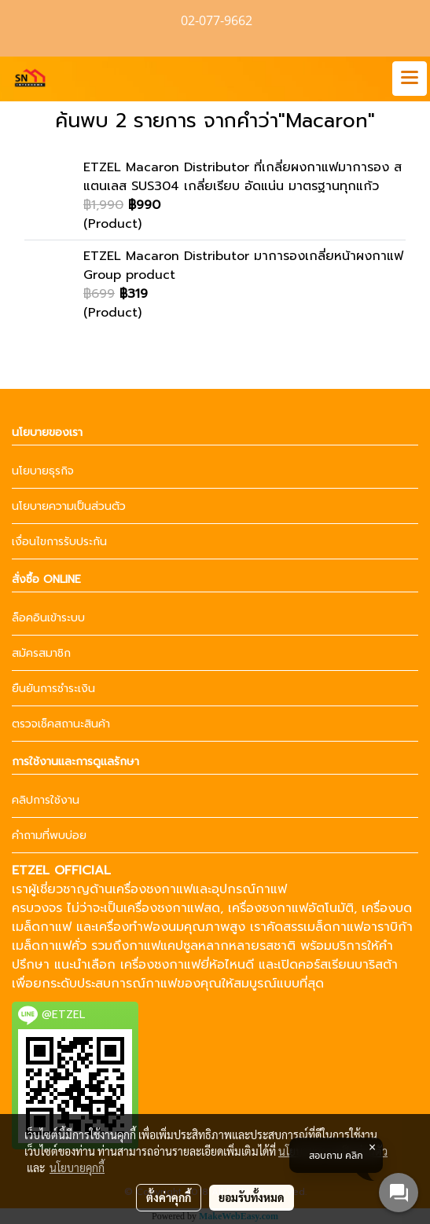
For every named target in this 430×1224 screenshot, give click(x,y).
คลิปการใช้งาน (45, 800)
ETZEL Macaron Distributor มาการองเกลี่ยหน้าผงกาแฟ (243, 256)
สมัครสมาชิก (41, 653)
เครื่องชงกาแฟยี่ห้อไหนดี (187, 964)
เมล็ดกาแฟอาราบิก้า (358, 927)
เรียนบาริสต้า (363, 964)
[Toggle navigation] (409, 78)
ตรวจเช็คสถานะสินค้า (61, 724)
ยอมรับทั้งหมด (252, 1197)
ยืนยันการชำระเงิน (53, 688)
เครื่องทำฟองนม (139, 927)
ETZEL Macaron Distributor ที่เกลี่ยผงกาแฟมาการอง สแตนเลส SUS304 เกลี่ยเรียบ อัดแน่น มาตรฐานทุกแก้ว (242, 177)
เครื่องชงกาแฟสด (171, 908)
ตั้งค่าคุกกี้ (168, 1197)
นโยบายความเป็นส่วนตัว (69, 506)
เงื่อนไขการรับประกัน (59, 541)
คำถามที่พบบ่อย (49, 835)
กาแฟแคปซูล (163, 945)
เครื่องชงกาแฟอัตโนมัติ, (292, 908)
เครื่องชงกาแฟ (152, 889)
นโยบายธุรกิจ (43, 471)
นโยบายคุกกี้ (77, 1167)
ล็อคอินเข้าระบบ (48, 618)
